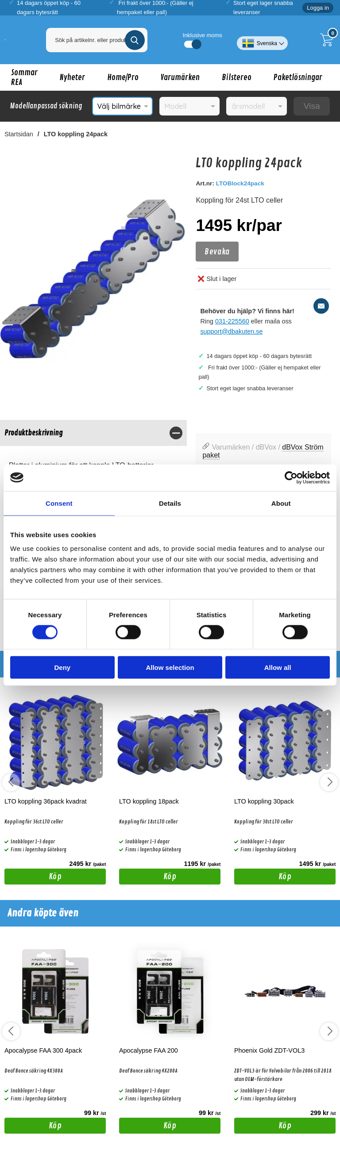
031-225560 (232, 321)
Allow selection (170, 667)
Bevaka (217, 252)
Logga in (318, 7)
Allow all (277, 667)
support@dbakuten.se (231, 331)
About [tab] (281, 503)
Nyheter (72, 77)
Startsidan (18, 134)
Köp (33, 878)
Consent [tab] (59, 503)
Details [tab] (170, 503)
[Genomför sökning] (135, 40)
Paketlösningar (298, 77)
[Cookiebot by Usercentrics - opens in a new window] (291, 477)
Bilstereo (236, 77)
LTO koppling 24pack (76, 134)
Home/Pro (123, 77)
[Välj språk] (262, 40)
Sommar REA (24, 77)
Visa (312, 106)
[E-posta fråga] (321, 306)
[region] (93, 433)
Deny (62, 667)
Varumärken (180, 77)
